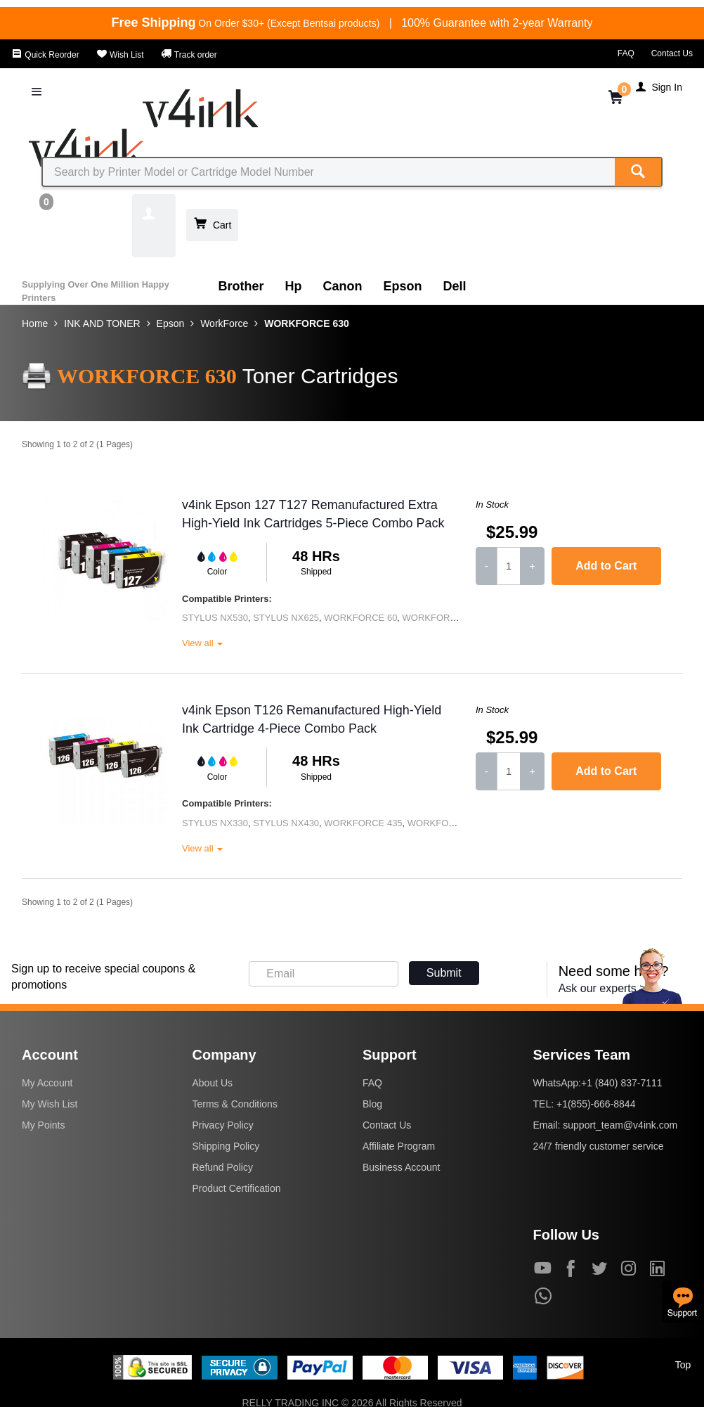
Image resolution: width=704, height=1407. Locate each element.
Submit (444, 973)
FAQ (626, 53)
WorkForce (224, 323)
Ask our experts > (602, 988)
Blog (372, 1104)
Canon (343, 286)
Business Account (402, 1167)
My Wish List (49, 1104)
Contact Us (672, 53)
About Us (213, 1082)
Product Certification (237, 1188)
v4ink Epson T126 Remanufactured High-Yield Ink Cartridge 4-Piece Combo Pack (311, 719)
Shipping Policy (226, 1146)
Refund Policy (223, 1167)
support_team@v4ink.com (620, 1125)
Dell (455, 286)
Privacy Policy (223, 1125)
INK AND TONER (102, 323)
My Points (43, 1125)
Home (35, 323)
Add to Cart (606, 566)
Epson (403, 286)
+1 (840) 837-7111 (622, 1082)
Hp (293, 286)
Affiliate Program (399, 1146)
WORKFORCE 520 (446, 823)
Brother (241, 286)
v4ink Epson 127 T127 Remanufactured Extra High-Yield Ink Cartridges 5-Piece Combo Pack (313, 514)
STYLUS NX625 (286, 617)
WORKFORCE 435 (363, 823)
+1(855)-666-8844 (595, 1104)
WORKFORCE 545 (442, 617)
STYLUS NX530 (215, 617)
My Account (47, 1082)
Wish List (120, 55)
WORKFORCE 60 (360, 617)
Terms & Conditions (235, 1104)
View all (202, 643)
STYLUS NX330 (215, 823)
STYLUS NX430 (286, 823)
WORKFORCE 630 (306, 323)
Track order (189, 55)
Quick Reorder (45, 55)
